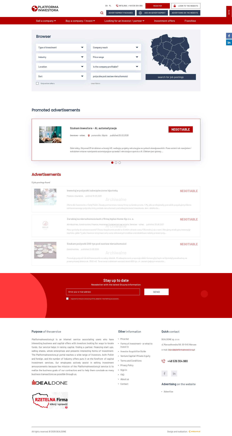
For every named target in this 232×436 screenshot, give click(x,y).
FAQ (122, 374)
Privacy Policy (126, 365)
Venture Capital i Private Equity (135, 356)
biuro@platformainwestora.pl (181, 349)
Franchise (190, 20)
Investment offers (164, 20)
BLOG (229, 12)
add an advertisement (152, 13)
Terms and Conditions (131, 360)
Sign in (123, 370)
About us (124, 379)
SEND (156, 291)
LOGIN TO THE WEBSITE (186, 6)
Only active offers (45, 83)
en (106, 5)
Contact (124, 384)
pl (110, 5)
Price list (124, 339)
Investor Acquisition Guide (133, 351)
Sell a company (46, 20)
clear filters (95, 83)
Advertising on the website (185, 13)
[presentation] (88, 308)
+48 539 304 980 (135, 5)
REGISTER (157, 6)
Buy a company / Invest (80, 20)
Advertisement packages (121, 13)
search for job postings (171, 77)
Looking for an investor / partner (124, 20)
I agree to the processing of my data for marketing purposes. (92, 298)
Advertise (168, 391)
